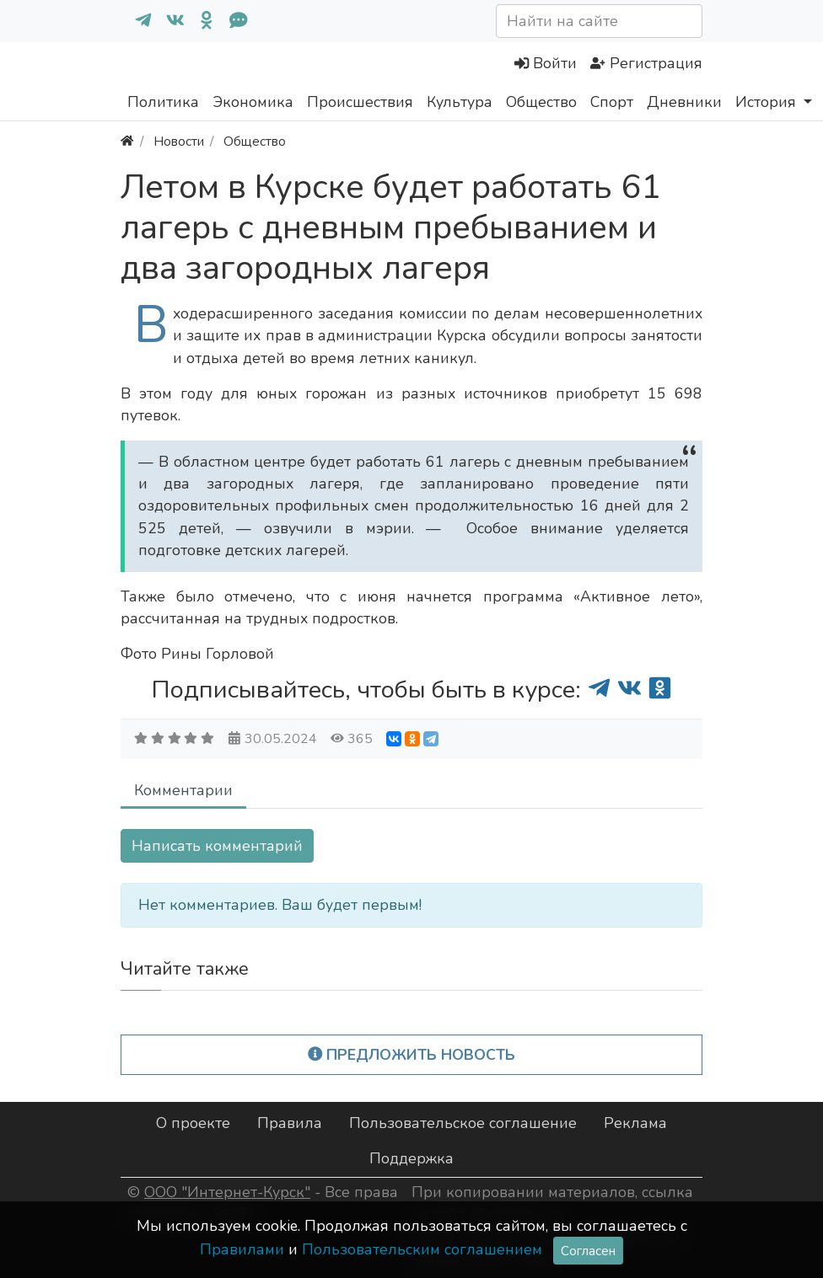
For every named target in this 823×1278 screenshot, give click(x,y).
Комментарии (183, 790)
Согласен (588, 1250)
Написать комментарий (217, 846)
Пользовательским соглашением (422, 1249)
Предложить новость (412, 1055)
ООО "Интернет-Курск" (227, 1192)
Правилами (242, 1249)
